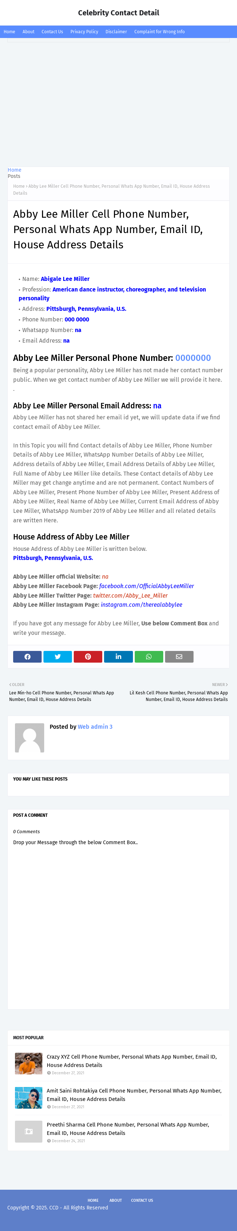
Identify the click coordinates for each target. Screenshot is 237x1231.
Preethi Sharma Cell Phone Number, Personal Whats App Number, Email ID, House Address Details (128, 1128)
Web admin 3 (94, 726)
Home (9, 31)
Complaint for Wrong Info (159, 31)
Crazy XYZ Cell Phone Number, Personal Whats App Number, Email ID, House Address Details (132, 1060)
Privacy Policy (84, 31)
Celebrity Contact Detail (118, 12)
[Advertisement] (118, 104)
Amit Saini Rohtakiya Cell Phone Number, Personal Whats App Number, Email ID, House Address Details (134, 1094)
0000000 (193, 358)
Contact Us (52, 31)
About (28, 31)
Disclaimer (116, 31)
